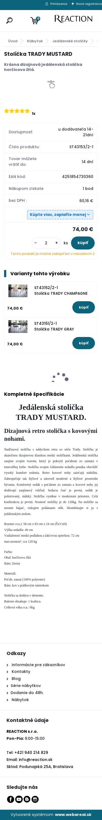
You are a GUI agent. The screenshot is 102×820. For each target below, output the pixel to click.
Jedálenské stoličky (70, 41)
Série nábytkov (26, 685)
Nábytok (35, 41)
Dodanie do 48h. (27, 692)
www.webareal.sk (73, 814)
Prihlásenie (58, 4)
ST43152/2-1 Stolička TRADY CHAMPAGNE (61, 290)
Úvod (12, 41)
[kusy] (46, 243)
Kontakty (21, 671)
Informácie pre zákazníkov (38, 664)
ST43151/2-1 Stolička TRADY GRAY (54, 326)
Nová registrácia (89, 4)
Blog (16, 678)
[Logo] (76, 21)
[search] (8, 15)
